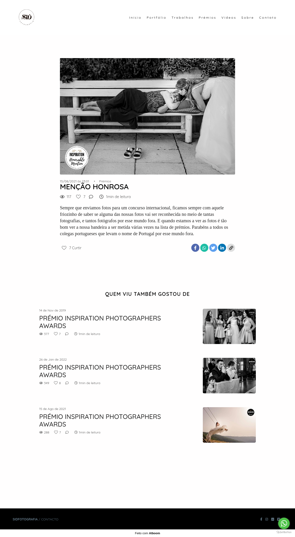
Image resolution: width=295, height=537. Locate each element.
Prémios (207, 17)
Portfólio (157, 17)
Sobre (247, 17)
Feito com (147, 533)
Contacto (49, 519)
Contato (268, 17)
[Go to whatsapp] (284, 523)
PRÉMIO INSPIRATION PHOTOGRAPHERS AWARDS (100, 322)
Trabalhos (182, 17)
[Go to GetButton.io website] (284, 532)
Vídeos (228, 17)
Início (135, 17)
